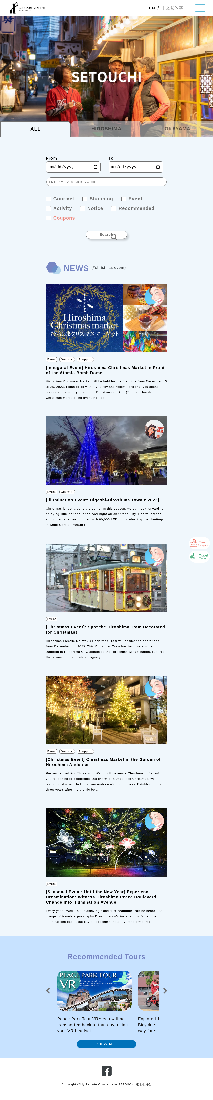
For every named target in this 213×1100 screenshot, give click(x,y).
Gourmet (67, 364)
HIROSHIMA (106, 128)
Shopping (85, 364)
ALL (35, 129)
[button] (48, 996)
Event (51, 364)
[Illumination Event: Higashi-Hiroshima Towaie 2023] (102, 505)
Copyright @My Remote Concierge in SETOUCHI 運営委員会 (106, 1089)
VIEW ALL (106, 1049)
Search (106, 237)
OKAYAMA (178, 128)
